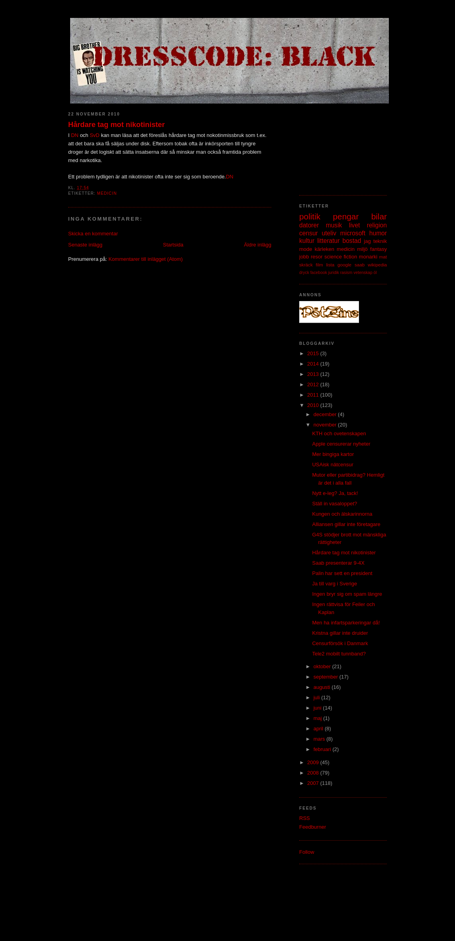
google (344, 264)
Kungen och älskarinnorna (342, 514)
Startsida (173, 245)
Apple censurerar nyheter (341, 444)
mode (305, 249)
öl (375, 272)
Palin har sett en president (342, 573)
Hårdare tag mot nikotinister (116, 125)
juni (318, 708)
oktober (323, 666)
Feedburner (312, 827)
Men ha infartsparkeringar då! (346, 623)
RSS (304, 818)
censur (308, 233)
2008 (313, 773)
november (326, 425)
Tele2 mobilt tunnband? (338, 654)
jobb (304, 257)
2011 (313, 395)
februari (323, 749)
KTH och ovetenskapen (339, 433)
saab (360, 264)
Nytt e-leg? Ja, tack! (335, 493)
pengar (346, 216)
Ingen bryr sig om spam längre (347, 594)
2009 (313, 762)
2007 (313, 783)
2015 (313, 353)
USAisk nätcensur (332, 465)
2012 (313, 384)
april (319, 729)
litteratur (328, 240)
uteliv (329, 233)
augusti (323, 687)
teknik (380, 241)
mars (320, 739)
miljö (362, 249)
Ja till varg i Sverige (334, 584)
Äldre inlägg (257, 245)
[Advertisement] (339, 145)
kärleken (324, 249)
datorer (309, 225)
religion (377, 225)
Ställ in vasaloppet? (334, 504)
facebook (318, 272)
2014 (313, 364)
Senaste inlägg (85, 245)
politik (309, 216)
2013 (313, 374)
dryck (304, 272)
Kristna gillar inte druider (340, 633)
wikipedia (377, 264)
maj (319, 718)
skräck (306, 264)
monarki (368, 257)
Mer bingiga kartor (333, 454)
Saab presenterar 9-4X (338, 563)
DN (74, 135)
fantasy (378, 249)
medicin (107, 193)
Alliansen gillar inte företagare (346, 524)
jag (367, 241)
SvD (95, 135)
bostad (352, 240)
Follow (306, 852)
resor (317, 257)
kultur (306, 240)
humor (378, 233)
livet (354, 225)
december (326, 414)
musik (334, 225)
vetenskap (362, 272)
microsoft (352, 233)
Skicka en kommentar (93, 234)
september (326, 677)
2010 (313, 405)
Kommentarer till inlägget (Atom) (145, 259)
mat (383, 256)
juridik (333, 272)
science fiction (340, 257)
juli (318, 697)
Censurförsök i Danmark (340, 643)
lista (330, 264)
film (319, 264)
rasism (346, 272)
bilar (379, 216)
